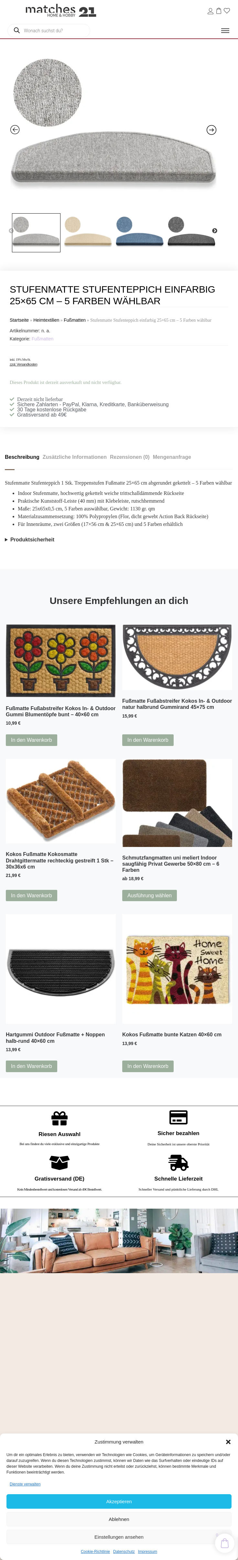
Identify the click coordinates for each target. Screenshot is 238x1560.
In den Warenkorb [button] (31, 740)
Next (214, 231)
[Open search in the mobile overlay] (48, 30)
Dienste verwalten (25, 1484)
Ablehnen (119, 1519)
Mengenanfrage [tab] (172, 457)
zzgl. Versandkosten (23, 364)
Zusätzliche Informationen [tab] (75, 457)
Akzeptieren (119, 1501)
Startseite (19, 320)
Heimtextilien (46, 320)
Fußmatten (75, 320)
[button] (228, 1442)
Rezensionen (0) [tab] (130, 457)
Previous (11, 231)
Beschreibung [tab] (22, 457)
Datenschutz (124, 1551)
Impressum (147, 1551)
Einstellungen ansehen (119, 1537)
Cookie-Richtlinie (95, 1551)
